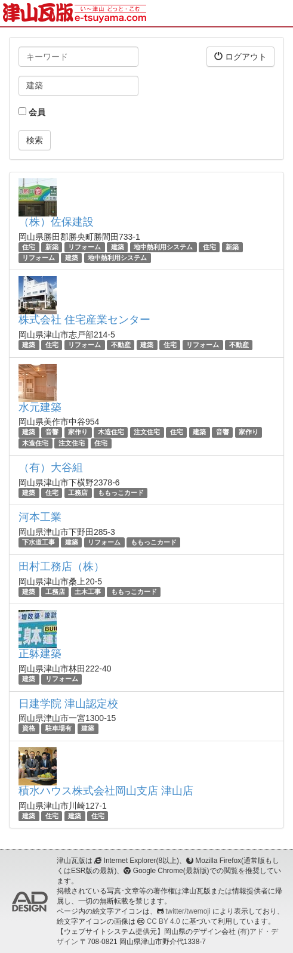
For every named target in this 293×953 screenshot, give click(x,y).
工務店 (78, 492)
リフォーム (84, 246)
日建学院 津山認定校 (68, 704)
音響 (51, 432)
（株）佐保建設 (56, 222)
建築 (117, 246)
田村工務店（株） (61, 567)
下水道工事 (38, 542)
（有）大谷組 (50, 468)
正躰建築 (39, 654)
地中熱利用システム (163, 246)
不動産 (121, 344)
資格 (28, 728)
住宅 (28, 246)
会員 (31, 112)
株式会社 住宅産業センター (84, 320)
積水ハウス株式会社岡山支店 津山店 (105, 791)
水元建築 (39, 407)
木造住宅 (111, 432)
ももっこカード (121, 492)
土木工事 (88, 591)
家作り (78, 432)
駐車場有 (58, 728)
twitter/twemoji (187, 911)
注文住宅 (147, 432)
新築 (51, 246)
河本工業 (39, 517)
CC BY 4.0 (163, 921)
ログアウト (240, 56)
